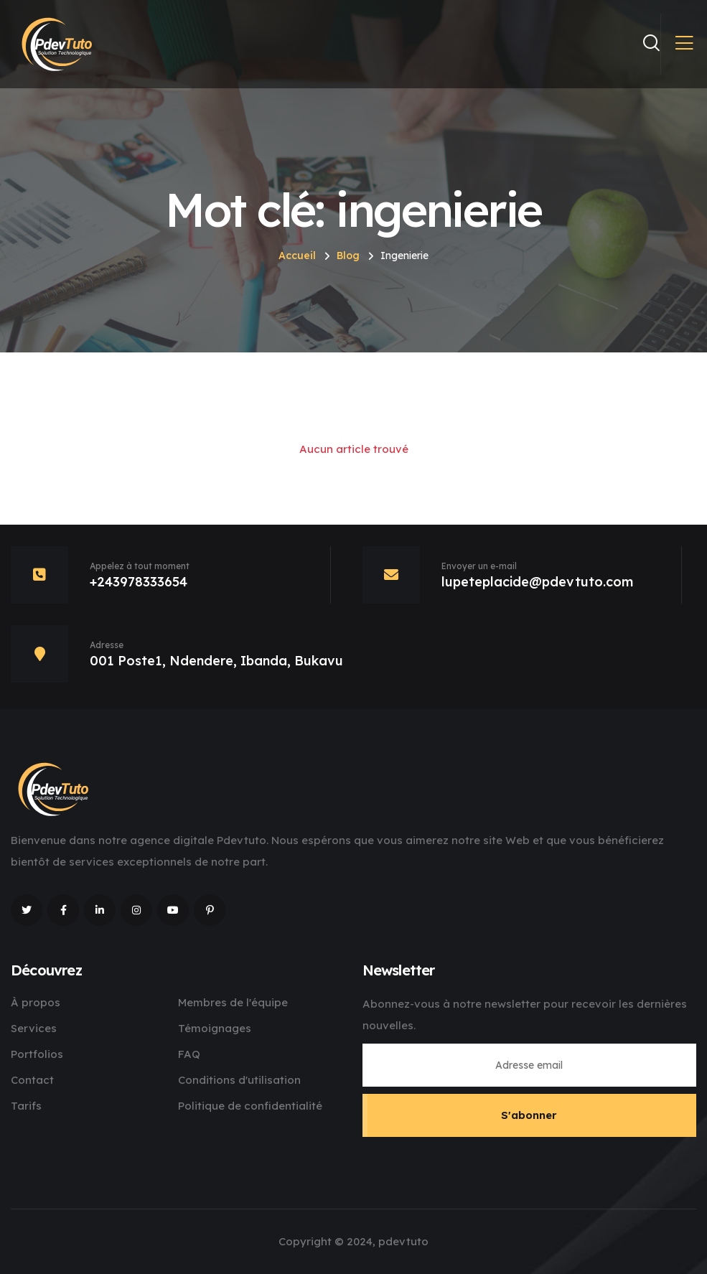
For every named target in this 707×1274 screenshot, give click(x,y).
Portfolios (37, 1054)
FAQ (189, 1054)
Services (34, 1028)
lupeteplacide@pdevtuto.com (537, 581)
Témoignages (214, 1028)
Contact (32, 1080)
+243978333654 (138, 581)
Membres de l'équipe (233, 1002)
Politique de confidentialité (250, 1106)
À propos (35, 1002)
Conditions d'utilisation (239, 1080)
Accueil (297, 255)
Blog (348, 255)
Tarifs (26, 1106)
